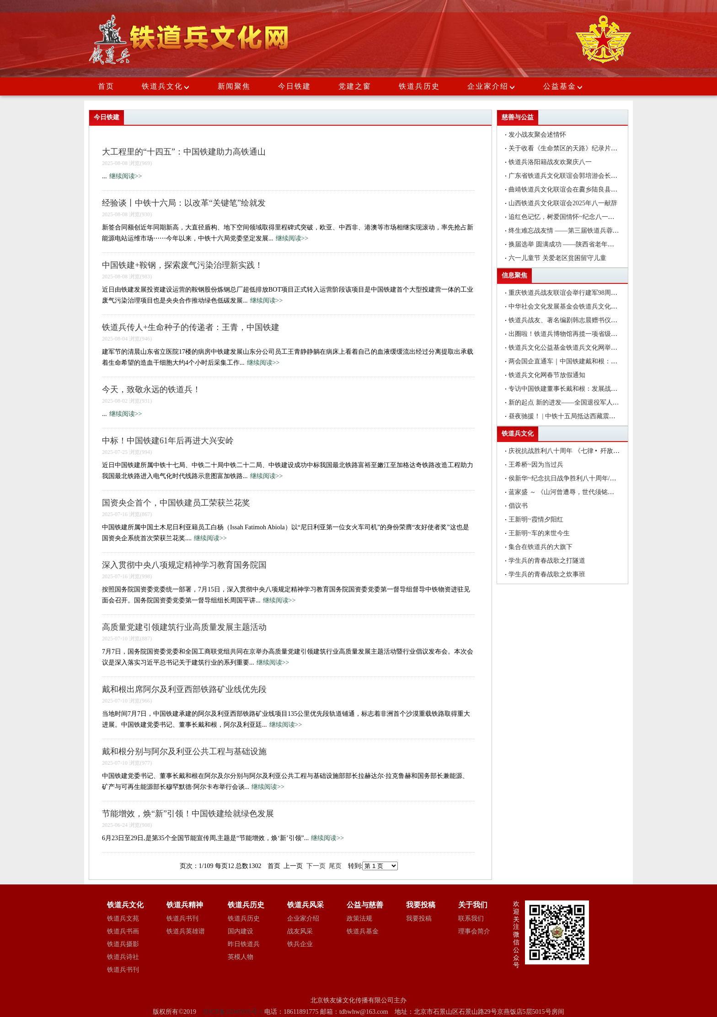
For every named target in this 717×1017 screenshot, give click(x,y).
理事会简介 (474, 931)
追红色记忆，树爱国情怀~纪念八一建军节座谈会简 (580, 216)
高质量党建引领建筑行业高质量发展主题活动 (184, 627)
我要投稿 (419, 918)
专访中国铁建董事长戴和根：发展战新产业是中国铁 (582, 388)
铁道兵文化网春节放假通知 (546, 375)
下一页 (316, 866)
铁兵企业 (300, 944)
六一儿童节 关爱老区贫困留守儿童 (557, 258)
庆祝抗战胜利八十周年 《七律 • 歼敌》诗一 (570, 450)
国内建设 (240, 931)
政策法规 (359, 918)
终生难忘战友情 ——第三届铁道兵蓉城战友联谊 (576, 230)
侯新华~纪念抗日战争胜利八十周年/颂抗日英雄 (575, 478)
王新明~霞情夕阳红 (535, 519)
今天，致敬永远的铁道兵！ (151, 389)
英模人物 (240, 956)
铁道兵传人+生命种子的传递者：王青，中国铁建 (190, 327)
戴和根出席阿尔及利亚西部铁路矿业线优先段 (184, 689)
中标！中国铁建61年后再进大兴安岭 (168, 440)
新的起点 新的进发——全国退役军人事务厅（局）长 (583, 402)
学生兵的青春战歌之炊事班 (546, 574)
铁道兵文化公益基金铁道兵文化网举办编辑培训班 (578, 347)
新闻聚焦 (234, 86)
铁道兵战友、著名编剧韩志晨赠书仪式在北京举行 (578, 320)
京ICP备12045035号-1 (233, 1011)
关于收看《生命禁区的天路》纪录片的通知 (569, 148)
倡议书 (518, 505)
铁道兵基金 (363, 931)
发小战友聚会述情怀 (537, 134)
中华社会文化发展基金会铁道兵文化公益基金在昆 (578, 306)
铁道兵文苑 (123, 918)
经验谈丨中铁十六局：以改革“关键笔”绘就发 (184, 203)
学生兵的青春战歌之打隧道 (546, 560)
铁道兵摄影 (123, 944)
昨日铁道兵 (244, 944)
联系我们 (471, 918)
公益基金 (563, 86)
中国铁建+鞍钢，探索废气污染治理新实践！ (182, 265)
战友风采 (300, 931)
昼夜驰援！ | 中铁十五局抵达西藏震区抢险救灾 (574, 416)
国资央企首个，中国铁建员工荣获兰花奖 (176, 502)
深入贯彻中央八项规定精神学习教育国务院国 (184, 565)
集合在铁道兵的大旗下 (540, 546)
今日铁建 (294, 86)
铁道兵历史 (419, 86)
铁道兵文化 (162, 86)
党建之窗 (354, 86)
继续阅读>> (125, 176)
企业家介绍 (491, 86)
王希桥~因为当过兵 (535, 464)
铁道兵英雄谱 (185, 931)
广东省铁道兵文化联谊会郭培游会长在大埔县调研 (578, 175)
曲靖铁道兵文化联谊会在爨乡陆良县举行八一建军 (578, 189)
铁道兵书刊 (123, 969)
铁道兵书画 (123, 931)
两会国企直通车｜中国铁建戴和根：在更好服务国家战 (585, 361)
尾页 (335, 866)
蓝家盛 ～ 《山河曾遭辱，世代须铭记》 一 (575, 492)
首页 (106, 86)
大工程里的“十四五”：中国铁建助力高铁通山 (184, 151)
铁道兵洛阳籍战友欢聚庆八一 (550, 162)
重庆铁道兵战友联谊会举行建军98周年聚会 (569, 292)
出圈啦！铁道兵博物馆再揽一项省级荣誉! (567, 333)
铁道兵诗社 (123, 956)
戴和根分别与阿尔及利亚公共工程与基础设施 (184, 751)
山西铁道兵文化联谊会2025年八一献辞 (562, 203)
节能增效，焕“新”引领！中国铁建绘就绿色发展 (188, 813)
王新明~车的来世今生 (539, 533)
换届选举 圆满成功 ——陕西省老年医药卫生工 (574, 244)
